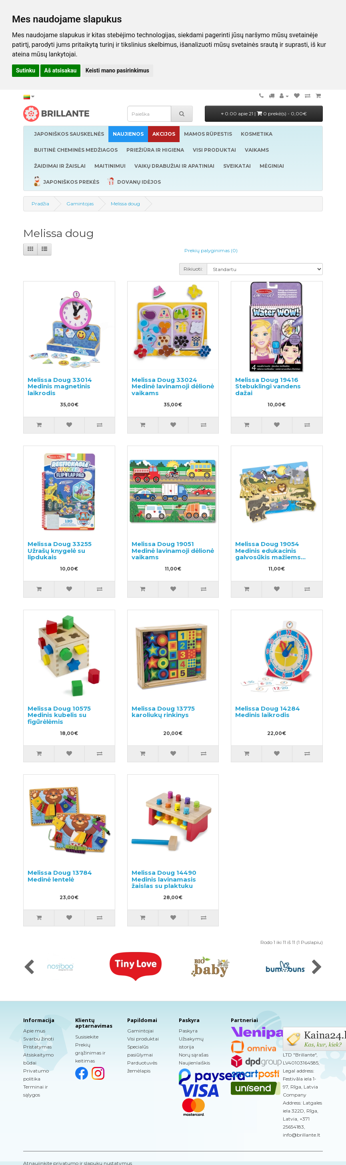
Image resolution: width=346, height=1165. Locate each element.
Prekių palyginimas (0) (211, 250)
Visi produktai (143, 1039)
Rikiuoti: (193, 269)
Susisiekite (86, 1037)
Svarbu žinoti (38, 1039)
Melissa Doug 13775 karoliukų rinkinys (163, 712)
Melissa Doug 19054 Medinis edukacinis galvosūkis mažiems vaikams (268, 554)
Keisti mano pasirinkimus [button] (117, 70)
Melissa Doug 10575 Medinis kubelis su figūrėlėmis (59, 715)
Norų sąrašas (193, 1055)
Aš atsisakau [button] (60, 70)
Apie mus (34, 1031)
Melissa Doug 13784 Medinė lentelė (60, 876)
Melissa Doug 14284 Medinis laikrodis (267, 712)
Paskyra (188, 1031)
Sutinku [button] (25, 70)
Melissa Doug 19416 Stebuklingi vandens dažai (268, 386)
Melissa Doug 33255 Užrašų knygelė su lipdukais (60, 550)
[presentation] (29, 967)
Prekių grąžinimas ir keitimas (90, 1053)
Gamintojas (80, 204)
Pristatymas (37, 1047)
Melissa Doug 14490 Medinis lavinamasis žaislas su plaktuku (164, 879)
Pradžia (40, 204)
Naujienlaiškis (194, 1063)
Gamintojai (140, 1031)
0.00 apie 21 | (264, 113)
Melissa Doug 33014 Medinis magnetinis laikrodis (60, 386)
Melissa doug (125, 204)
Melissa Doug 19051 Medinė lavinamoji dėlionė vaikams (173, 550)
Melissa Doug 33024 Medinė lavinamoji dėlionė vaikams (173, 386)
